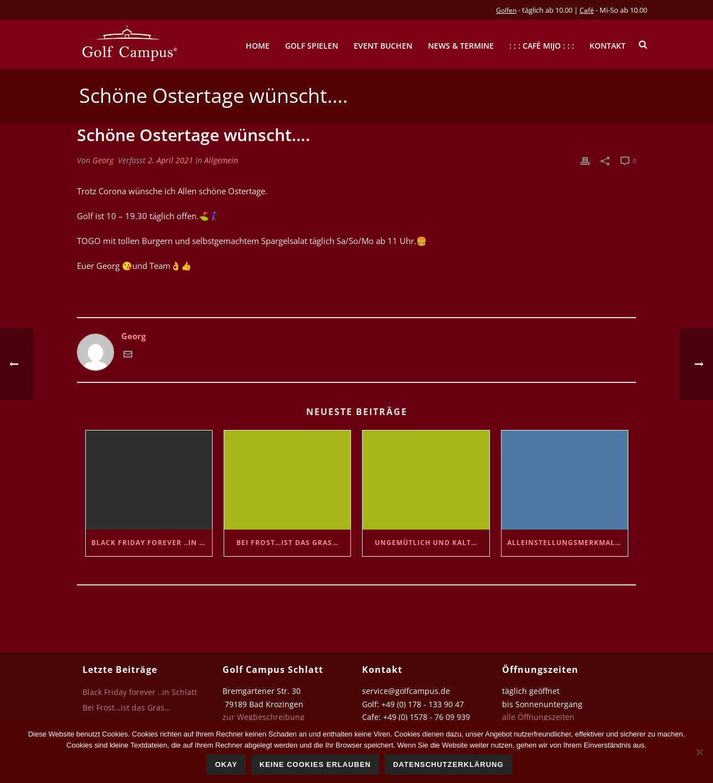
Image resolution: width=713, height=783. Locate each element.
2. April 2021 (170, 160)
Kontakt (608, 45)
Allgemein (221, 160)
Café (587, 10)
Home (258, 45)
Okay (226, 764)
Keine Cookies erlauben (315, 764)
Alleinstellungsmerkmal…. (565, 542)
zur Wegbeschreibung (265, 717)
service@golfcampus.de (406, 691)
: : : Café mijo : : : (541, 45)
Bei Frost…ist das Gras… (287, 542)
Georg (102, 160)
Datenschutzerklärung (448, 764)
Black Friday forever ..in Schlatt (151, 542)
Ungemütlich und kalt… (426, 542)
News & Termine (461, 45)
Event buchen (383, 45)
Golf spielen (311, 45)
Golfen (506, 10)
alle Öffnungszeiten (538, 717)
